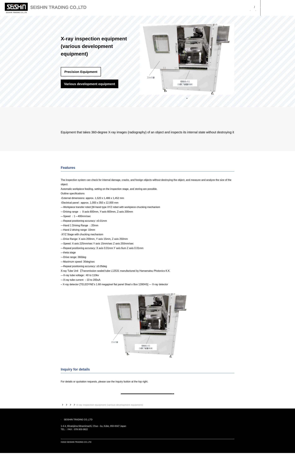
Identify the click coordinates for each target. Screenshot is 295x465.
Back (147, 397)
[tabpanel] (187, 59)
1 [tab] (187, 97)
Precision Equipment (104, 412)
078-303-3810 (74, 441)
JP (249, 5)
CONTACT (277, 8)
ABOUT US (224, 10)
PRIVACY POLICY (226, 454)
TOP (63, 412)
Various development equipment (136, 412)
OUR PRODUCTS (246, 10)
